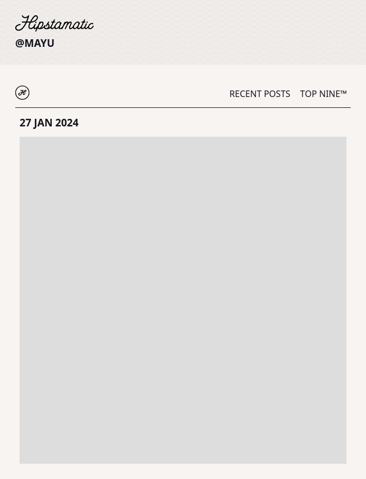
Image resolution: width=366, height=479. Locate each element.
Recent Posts (259, 94)
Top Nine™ (323, 94)
